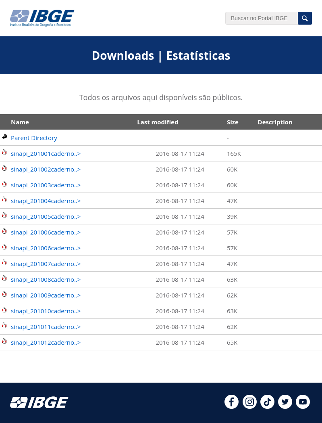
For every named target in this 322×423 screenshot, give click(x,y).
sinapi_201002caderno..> (46, 169)
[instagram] (250, 406)
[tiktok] (267, 406)
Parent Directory (34, 138)
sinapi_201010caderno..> (46, 311)
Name (20, 122)
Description (275, 122)
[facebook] (231, 406)
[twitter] (285, 406)
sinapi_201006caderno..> (46, 232)
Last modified (157, 122)
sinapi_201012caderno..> (46, 342)
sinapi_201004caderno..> (46, 201)
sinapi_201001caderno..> (46, 153)
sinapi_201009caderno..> (46, 295)
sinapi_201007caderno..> (46, 264)
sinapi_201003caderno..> (46, 185)
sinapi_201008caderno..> (46, 279)
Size (233, 122)
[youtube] (303, 406)
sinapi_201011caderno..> (46, 326)
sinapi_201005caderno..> (46, 216)
